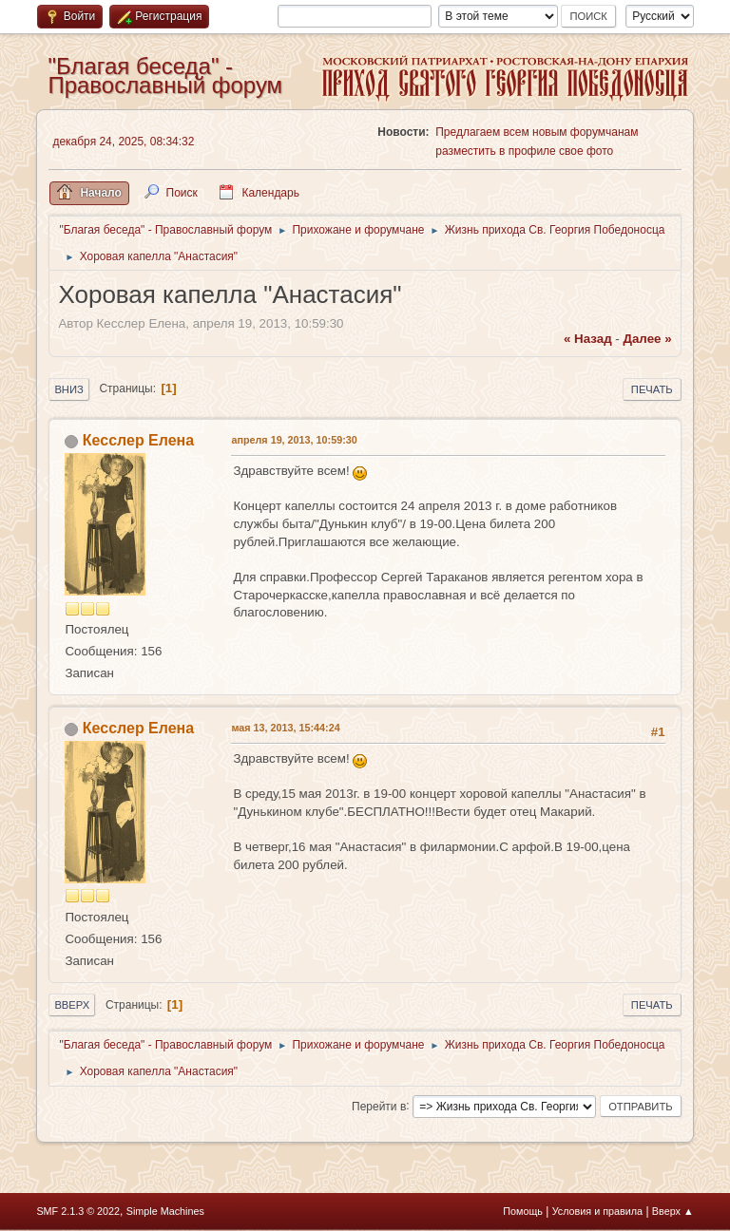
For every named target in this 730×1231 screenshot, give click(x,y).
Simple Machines (165, 1211)
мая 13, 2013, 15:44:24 (285, 727)
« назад (588, 338)
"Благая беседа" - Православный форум (165, 75)
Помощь (523, 1211)
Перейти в (379, 1105)
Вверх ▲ (673, 1211)
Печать (652, 389)
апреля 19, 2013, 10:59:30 (293, 439)
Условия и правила (597, 1211)
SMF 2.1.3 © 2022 (78, 1211)
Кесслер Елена (138, 440)
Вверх (71, 1005)
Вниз (68, 389)
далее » (647, 338)
